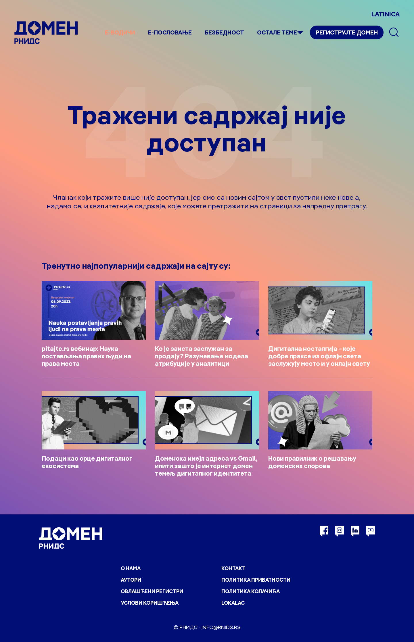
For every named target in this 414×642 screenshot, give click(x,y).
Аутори (131, 579)
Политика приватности (255, 579)
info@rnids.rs (221, 627)
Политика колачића (250, 591)
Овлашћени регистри (152, 591)
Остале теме (277, 32)
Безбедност (224, 32)
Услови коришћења (150, 602)
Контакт (233, 568)
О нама (131, 568)
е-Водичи (120, 32)
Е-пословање (170, 32)
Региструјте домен (347, 32)
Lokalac (233, 602)
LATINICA (385, 14)
